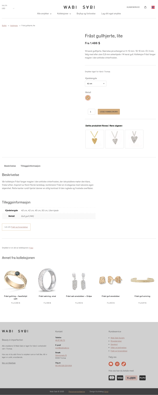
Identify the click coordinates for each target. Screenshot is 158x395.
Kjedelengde (91, 78)
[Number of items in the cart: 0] (145, 7)
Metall (88, 92)
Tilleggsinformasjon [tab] (30, 166)
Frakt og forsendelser (19, 227)
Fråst (31, 248)
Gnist (106, 392)
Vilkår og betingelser (119, 348)
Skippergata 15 (61, 355)
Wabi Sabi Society (118, 338)
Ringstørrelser (116, 341)
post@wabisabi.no (62, 348)
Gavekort (114, 344)
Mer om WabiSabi (9, 363)
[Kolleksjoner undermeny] (70, 13)
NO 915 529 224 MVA (63, 366)
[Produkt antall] (91, 112)
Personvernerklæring (77, 392)
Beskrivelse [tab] (10, 166)
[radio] (87, 97)
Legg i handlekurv (109, 112)
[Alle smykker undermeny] (50, 13)
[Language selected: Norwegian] (153, 7)
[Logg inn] (142, 7)
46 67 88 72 (60, 340)
